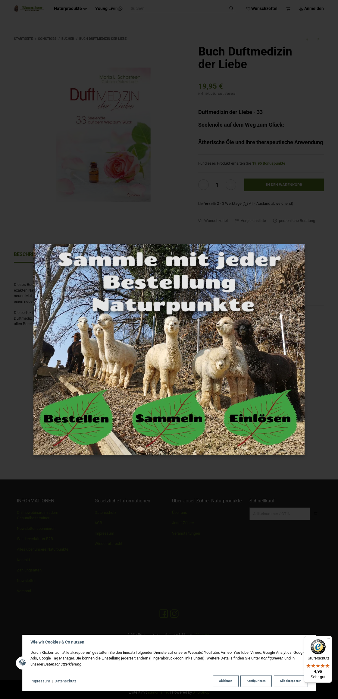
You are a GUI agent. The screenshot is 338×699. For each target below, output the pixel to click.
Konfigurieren (256, 680)
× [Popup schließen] (298, 251)
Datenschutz (65, 681)
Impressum (40, 681)
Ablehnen (225, 680)
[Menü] (328, 639)
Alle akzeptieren (291, 680)
